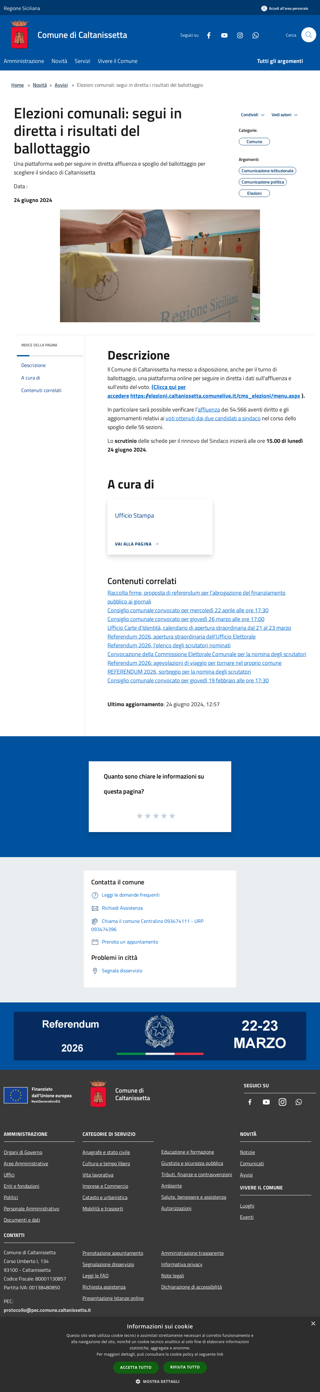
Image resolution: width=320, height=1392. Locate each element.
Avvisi (61, 85)
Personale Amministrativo (31, 1208)
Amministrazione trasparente (192, 1253)
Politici (11, 1197)
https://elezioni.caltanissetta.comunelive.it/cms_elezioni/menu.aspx (215, 395)
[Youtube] (222, 34)
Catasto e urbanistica (105, 1197)
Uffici (9, 1174)
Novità (40, 85)
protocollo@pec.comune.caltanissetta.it (47, 1310)
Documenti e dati (22, 1220)
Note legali (172, 1275)
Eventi (247, 1217)
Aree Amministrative (26, 1163)
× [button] (313, 1324)
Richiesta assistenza (104, 1287)
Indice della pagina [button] (39, 345)
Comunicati (252, 1163)
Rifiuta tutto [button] (185, 1367)
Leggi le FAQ (95, 1275)
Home (17, 85)
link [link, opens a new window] (220, 1354)
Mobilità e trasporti (102, 1208)
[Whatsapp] (253, 34)
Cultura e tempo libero (106, 1163)
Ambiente (171, 1185)
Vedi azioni (286, 115)
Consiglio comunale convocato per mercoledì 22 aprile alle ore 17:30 (188, 610)
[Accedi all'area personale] (284, 8)
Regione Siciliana (22, 8)
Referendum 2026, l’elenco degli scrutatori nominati (169, 645)
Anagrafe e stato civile (106, 1152)
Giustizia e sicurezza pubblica (192, 1163)
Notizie (247, 1152)
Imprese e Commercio (105, 1186)
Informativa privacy (181, 1264)
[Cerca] (308, 34)
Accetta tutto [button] (136, 1367)
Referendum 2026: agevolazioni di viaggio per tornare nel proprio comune (195, 663)
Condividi (254, 115)
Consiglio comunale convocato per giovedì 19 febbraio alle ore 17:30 (188, 680)
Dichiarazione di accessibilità (191, 1287)
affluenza (209, 409)
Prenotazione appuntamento (112, 1253)
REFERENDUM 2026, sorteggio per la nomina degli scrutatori (179, 671)
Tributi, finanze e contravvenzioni (196, 1174)
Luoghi (247, 1205)
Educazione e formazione (187, 1152)
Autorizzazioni (176, 1208)
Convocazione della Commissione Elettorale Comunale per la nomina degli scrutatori (207, 654)
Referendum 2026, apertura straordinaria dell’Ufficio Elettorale (182, 636)
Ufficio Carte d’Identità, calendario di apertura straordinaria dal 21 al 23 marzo (199, 628)
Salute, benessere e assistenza (193, 1197)
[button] (160, 1381)
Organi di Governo (23, 1152)
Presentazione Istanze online (113, 1298)
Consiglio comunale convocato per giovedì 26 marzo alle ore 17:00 (186, 619)
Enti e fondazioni (21, 1186)
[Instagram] (237, 34)
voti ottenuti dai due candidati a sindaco (213, 418)
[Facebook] (206, 34)
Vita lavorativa (97, 1174)
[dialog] (160, 1354)
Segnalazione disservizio (108, 1264)
